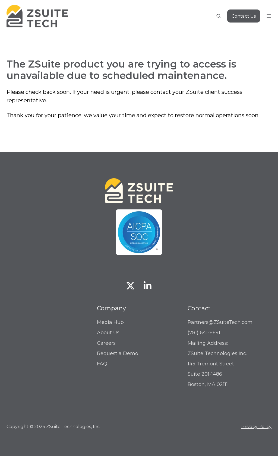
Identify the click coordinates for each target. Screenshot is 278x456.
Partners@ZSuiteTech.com (220, 322)
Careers (106, 343)
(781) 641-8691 (204, 333)
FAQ (102, 364)
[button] (218, 16)
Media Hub (110, 322)
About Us (108, 333)
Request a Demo (117, 353)
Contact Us (244, 16)
